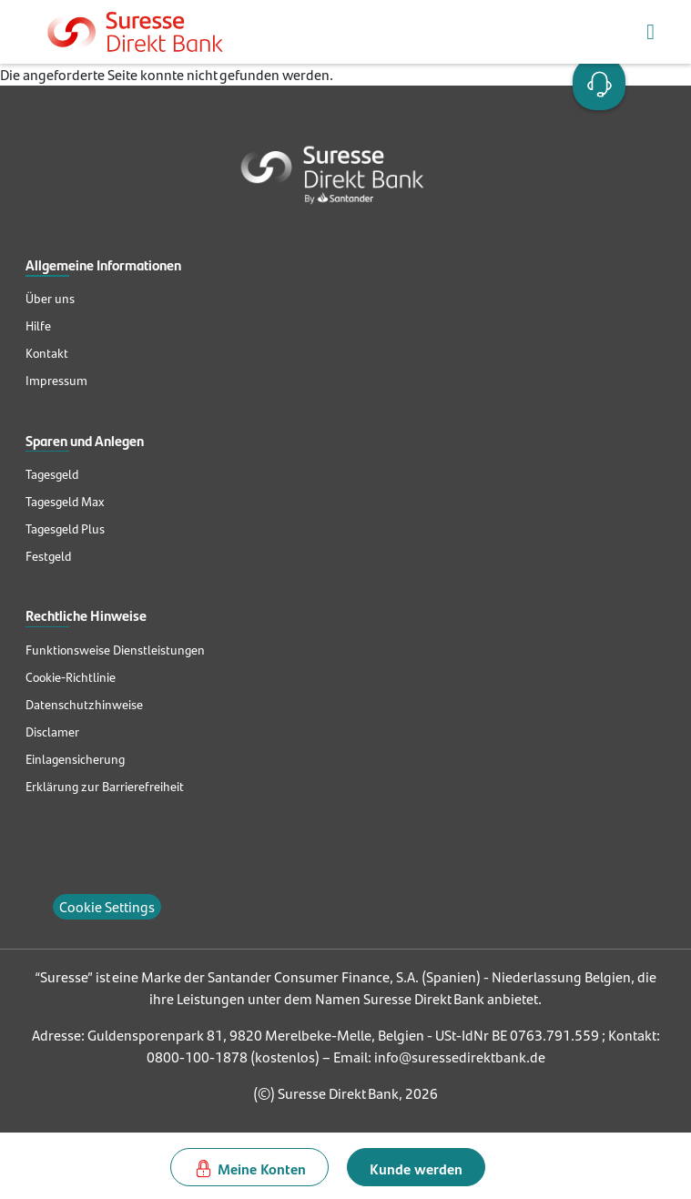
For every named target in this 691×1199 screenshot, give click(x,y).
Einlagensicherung (75, 759)
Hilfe (38, 326)
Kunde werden (416, 1168)
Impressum (56, 380)
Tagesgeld (51, 474)
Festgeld (48, 556)
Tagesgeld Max (64, 501)
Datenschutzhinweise (84, 704)
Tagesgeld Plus (65, 529)
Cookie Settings (107, 906)
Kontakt (46, 353)
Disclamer (52, 732)
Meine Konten (262, 1168)
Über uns (50, 298)
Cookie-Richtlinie (70, 677)
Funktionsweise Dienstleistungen (115, 650)
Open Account (595, 82)
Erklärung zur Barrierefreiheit (104, 786)
